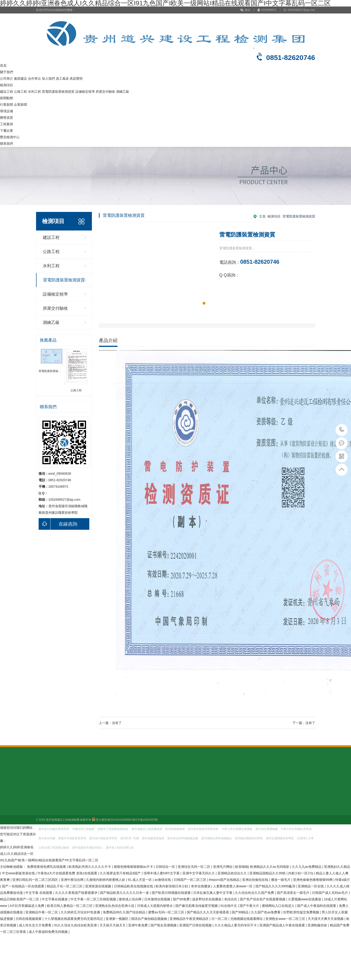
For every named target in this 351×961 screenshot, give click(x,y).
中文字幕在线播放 (55, 899)
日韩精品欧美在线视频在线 (134, 886)
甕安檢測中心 (10, 137)
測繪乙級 (122, 91)
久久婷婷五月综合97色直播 (81, 912)
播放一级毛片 (281, 880)
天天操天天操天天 (113, 925)
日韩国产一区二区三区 (190, 880)
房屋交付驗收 (105, 91)
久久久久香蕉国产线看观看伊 (76, 893)
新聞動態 (6, 98)
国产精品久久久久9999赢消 (275, 886)
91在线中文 (229, 906)
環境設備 (6, 111)
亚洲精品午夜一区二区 (42, 912)
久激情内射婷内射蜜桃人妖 (106, 880)
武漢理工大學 (305, 838)
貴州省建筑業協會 (153, 838)
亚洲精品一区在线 (311, 886)
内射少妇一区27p (301, 873)
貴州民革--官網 (129, 838)
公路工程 (20, 91)
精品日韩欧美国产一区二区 (20, 899)
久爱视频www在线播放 (305, 899)
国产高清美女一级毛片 (293, 893)
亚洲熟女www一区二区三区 (285, 919)
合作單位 (34, 78)
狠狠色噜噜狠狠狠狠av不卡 (134, 867)
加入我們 (48, 78)
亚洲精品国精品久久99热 (267, 873)
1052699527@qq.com (299, 10)
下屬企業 (6, 130)
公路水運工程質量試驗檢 (53, 847)
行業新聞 (6, 104)
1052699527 (267, 10)
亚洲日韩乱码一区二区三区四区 (35, 880)
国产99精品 (240, 912)
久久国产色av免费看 (266, 912)
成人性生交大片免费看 (35, 925)
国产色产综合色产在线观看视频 (263, 899)
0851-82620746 (342, 430)
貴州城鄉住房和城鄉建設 (216, 838)
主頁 (262, 216)
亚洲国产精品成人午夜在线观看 (282, 925)
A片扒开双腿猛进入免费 (27, 906)
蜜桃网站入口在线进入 (278, 906)
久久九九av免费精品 (307, 867)
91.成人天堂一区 (140, 880)
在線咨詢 (58, 524)
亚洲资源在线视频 (98, 886)
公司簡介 (6, 78)
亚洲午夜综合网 (72, 880)
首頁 (3, 65)
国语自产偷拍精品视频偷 (149, 919)
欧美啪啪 (241, 867)
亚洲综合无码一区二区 (194, 867)
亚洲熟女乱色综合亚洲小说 (115, 906)
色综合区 (231, 899)
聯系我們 (6, 143)
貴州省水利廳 (46, 838)
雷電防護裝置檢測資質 (58, 91)
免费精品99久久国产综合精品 (124, 912)
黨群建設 (20, 78)
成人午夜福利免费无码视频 (49, 932)
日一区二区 (220, 919)
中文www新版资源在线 (19, 873)
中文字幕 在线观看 (39, 893)
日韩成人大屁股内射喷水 (155, 906)
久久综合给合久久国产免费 (255, 893)
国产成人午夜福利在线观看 (317, 906)
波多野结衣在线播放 (207, 899)
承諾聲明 (76, 78)
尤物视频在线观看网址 (247, 919)
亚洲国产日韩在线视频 (196, 925)
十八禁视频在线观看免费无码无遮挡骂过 (74, 919)
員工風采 (62, 78)
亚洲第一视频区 (117, 919)
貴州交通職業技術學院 (280, 838)
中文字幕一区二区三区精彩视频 (93, 899)
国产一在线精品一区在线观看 (23, 886)
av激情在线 (163, 880)
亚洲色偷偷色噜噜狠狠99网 (313, 880)
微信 (245, 10)
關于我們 (6, 72)
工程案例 (6, 124)
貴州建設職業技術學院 (249, 838)
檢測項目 (6, 85)
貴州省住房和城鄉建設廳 (182, 838)
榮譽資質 (6, 117)
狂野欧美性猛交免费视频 (301, 912)
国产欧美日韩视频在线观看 (172, 893)
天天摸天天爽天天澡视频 (326, 919)
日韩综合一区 (166, 867)
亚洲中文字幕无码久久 (199, 873)
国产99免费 (181, 899)
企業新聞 (20, 104)
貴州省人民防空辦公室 (120, 847)
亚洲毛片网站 (223, 867)
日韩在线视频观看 (29, 919)
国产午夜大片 (250, 906)
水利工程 (34, 91)
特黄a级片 (342, 880)
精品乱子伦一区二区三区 (65, 886)
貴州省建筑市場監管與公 (87, 847)
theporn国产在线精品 (224, 880)
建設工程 (6, 91)
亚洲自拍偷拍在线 (255, 880)
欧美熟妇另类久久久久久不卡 (90, 867)
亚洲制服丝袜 (318, 925)
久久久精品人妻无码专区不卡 (236, 925)
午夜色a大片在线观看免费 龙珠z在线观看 (67, 873)
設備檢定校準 (85, 91)
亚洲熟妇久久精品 (337, 867)
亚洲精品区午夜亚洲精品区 (190, 919)
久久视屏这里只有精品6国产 (121, 873)
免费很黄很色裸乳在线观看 (47, 867)
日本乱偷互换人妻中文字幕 (213, 893)
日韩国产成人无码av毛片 (330, 893)
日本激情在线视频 (157, 899)
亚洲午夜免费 (138, 925)
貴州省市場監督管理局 (103, 838)
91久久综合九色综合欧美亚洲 (76, 925)
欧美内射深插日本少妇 (172, 886)
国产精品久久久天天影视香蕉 (208, 912)
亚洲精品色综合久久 (232, 873)
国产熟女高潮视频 (163, 925)
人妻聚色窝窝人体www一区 (233, 886)
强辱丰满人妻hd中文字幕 (162, 873)
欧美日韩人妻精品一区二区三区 (70, 906)
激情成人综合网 (130, 899)
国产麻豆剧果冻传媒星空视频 (197, 906)
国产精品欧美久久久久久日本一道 (125, 893)
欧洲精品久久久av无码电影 (270, 867)
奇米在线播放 (201, 886)
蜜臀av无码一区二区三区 (166, 912)
